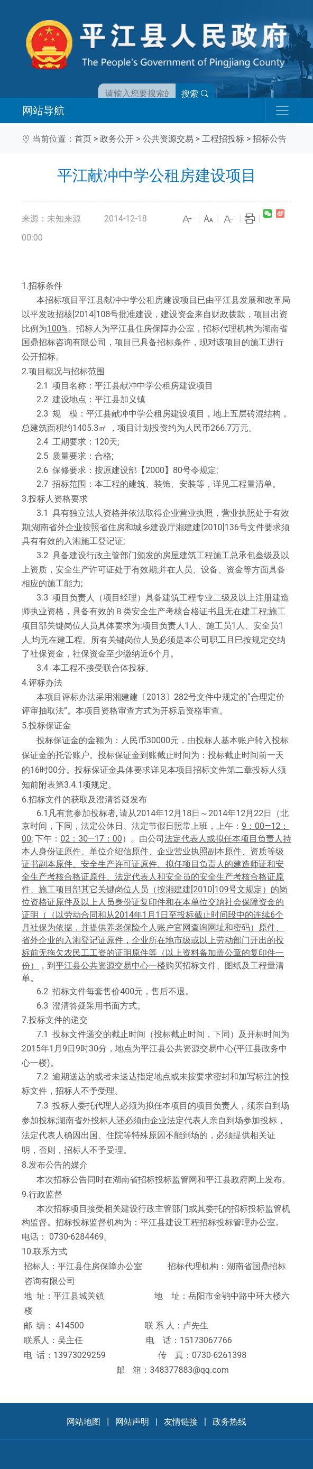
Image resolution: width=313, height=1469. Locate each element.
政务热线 (229, 1422)
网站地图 (83, 1422)
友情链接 (181, 1422)
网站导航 (43, 110)
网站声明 (132, 1422)
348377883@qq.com (189, 1370)
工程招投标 (223, 139)
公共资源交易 (168, 139)
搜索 (195, 94)
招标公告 (270, 139)
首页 (83, 139)
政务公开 (117, 139)
